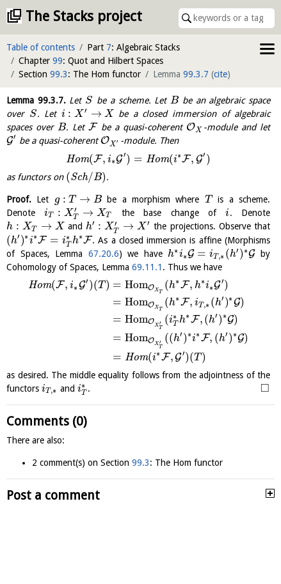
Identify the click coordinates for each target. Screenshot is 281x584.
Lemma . (36, 100)
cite (220, 74)
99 (57, 61)
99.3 (59, 74)
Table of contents (40, 47)
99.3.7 (196, 74)
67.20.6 (103, 254)
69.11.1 (147, 267)
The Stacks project (84, 16)
